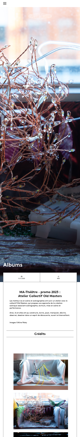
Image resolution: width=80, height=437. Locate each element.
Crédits (40, 334)
